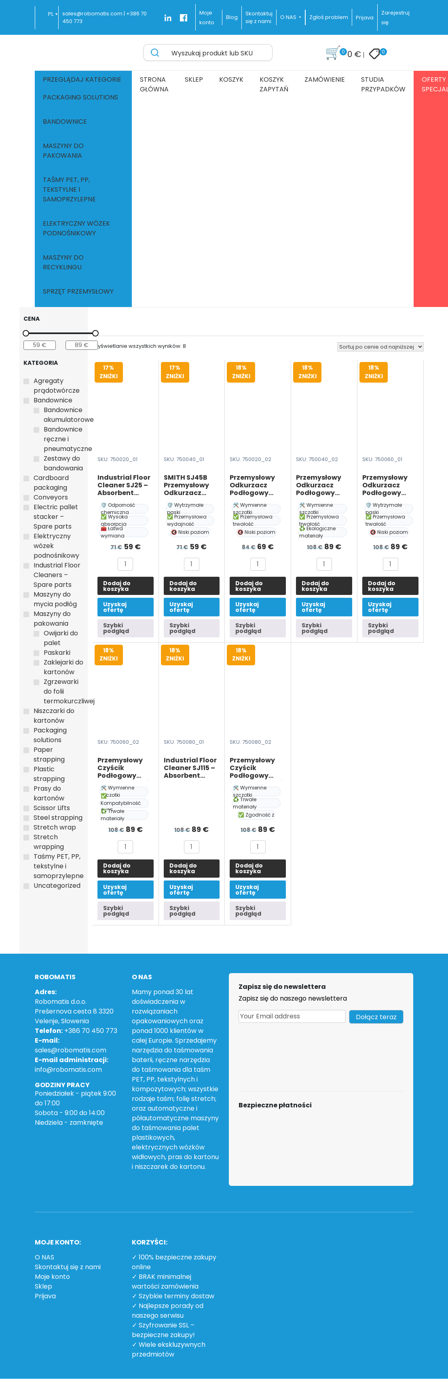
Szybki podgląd (116, 628)
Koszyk (231, 79)
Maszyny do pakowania (63, 150)
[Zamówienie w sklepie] (380, 346)
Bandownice (65, 121)
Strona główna (154, 84)
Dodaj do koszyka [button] (117, 586)
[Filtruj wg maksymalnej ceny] (82, 345)
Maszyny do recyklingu (63, 262)
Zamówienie (324, 79)
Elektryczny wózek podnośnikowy (76, 228)
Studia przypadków (383, 84)
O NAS (44, 1257)
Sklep (194, 79)
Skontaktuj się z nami (68, 1267)
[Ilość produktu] (125, 564)
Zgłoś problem (328, 17)
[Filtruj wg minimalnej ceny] (39, 345)
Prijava (365, 17)
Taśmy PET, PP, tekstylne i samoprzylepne (69, 189)
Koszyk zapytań (274, 84)
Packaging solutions (80, 97)
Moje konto (52, 1276)
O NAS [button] (289, 17)
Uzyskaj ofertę (115, 607)
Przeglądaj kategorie (82, 79)
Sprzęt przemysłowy (78, 291)
